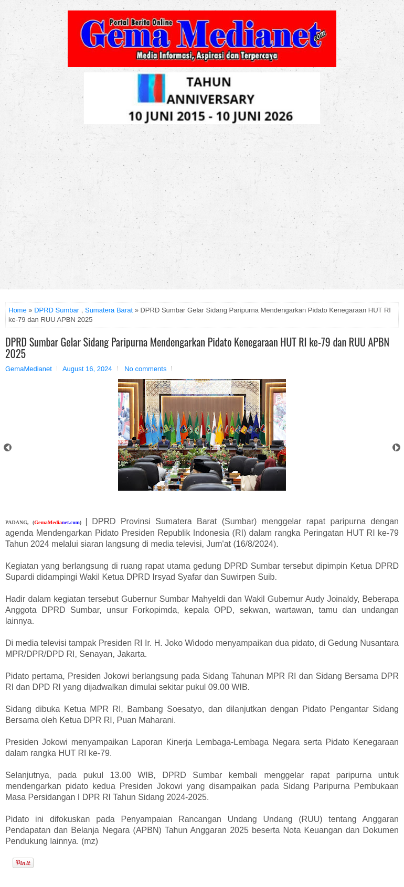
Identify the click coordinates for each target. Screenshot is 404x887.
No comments (145, 369)
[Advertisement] (202, 210)
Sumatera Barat (109, 310)
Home (17, 310)
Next (396, 447)
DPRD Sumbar (56, 310)
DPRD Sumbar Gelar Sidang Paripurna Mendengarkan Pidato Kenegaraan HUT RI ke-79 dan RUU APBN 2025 (197, 347)
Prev (8, 447)
